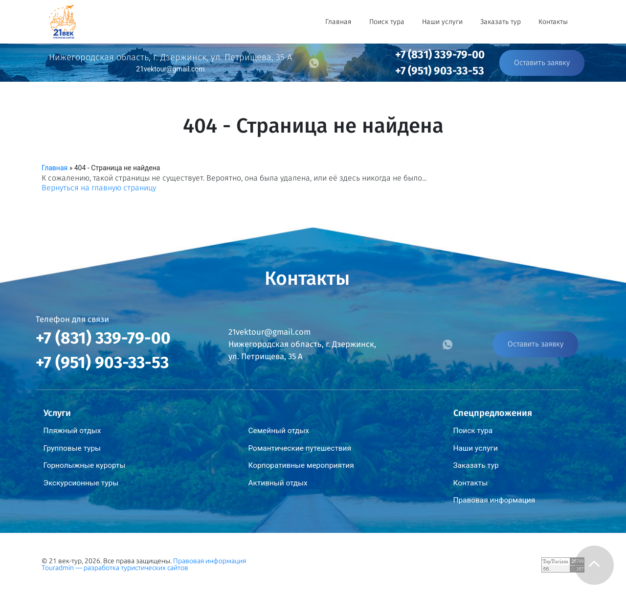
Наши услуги (442, 22)
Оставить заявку (542, 62)
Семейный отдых (278, 430)
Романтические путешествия (299, 448)
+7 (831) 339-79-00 (440, 54)
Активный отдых (278, 483)
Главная (338, 22)
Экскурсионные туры (81, 483)
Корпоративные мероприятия (301, 465)
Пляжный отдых (72, 430)
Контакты (553, 22)
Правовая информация (494, 500)
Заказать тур (500, 22)
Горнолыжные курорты (85, 465)
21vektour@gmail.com (170, 69)
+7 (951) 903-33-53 (439, 70)
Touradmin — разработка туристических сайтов (115, 568)
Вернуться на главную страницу (99, 187)
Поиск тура (386, 22)
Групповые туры (72, 448)
